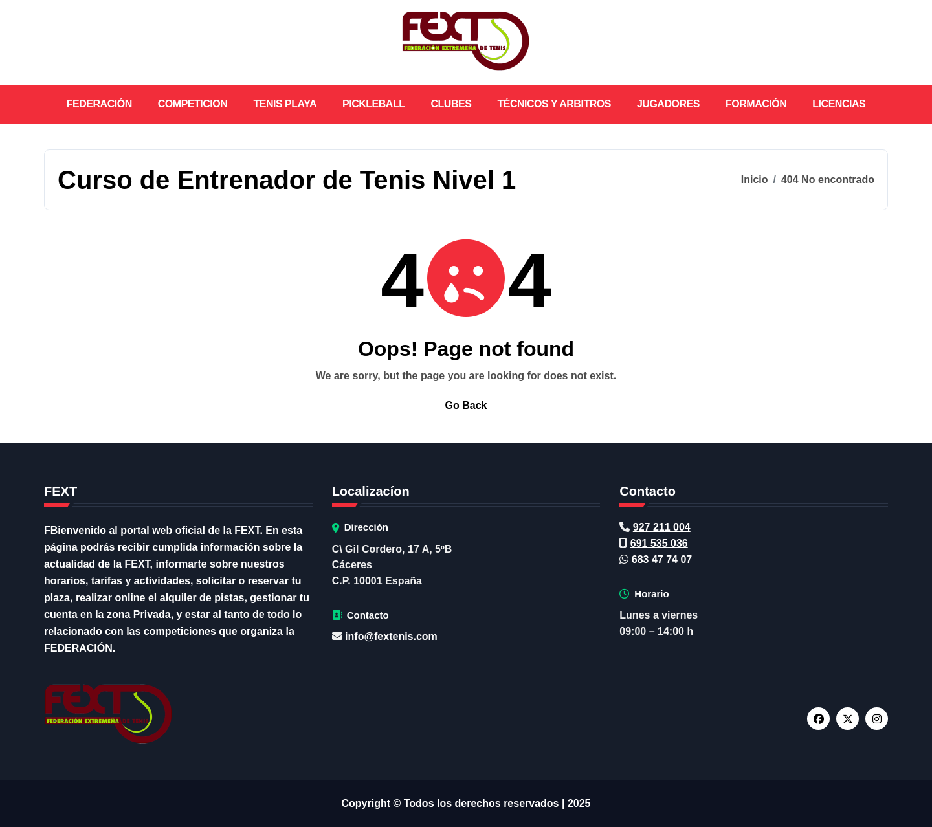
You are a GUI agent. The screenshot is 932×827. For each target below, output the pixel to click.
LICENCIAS (838, 103)
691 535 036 (659, 543)
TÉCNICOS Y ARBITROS (554, 103)
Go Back (466, 405)
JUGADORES (668, 103)
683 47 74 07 (662, 559)
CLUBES (451, 103)
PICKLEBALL (373, 103)
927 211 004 (662, 527)
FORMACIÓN (756, 103)
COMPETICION (193, 103)
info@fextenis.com (391, 636)
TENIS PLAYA (284, 103)
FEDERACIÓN (99, 103)
